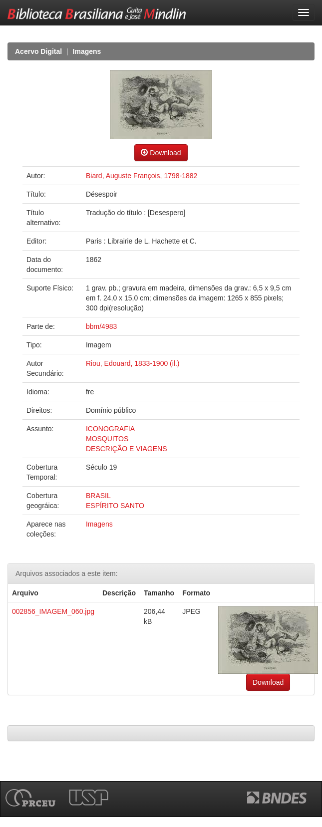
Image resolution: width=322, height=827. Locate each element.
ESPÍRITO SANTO (115, 506)
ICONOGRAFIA (110, 429)
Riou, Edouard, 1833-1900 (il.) (133, 363)
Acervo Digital (38, 51)
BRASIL (98, 496)
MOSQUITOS (107, 439)
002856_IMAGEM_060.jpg (53, 611)
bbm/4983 (101, 326)
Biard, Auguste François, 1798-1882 (141, 176)
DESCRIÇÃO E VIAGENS (126, 449)
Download (161, 152)
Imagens (87, 51)
